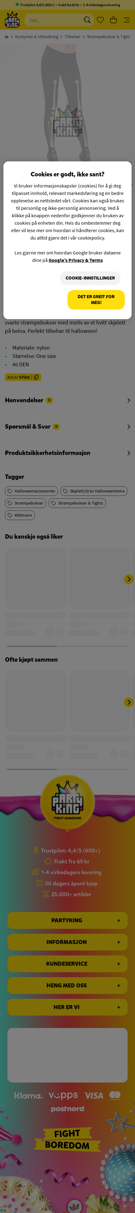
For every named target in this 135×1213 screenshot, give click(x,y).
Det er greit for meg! (96, 300)
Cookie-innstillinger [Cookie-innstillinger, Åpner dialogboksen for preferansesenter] (90, 278)
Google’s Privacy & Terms (76, 260)
